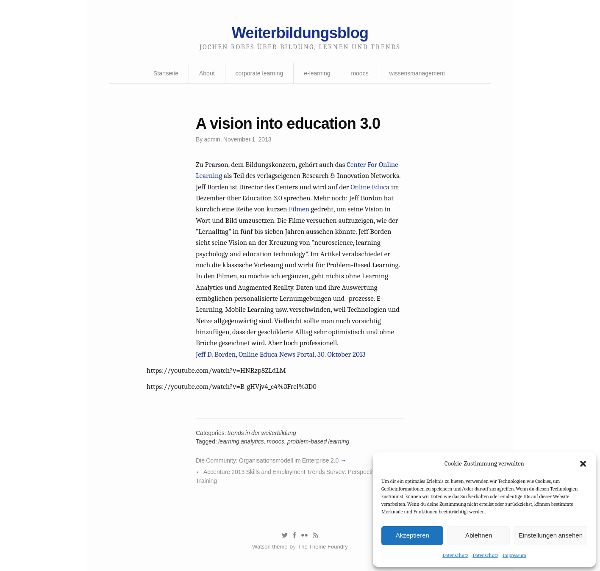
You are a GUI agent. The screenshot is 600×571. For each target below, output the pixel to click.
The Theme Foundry (323, 546)
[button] (583, 464)
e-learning (317, 73)
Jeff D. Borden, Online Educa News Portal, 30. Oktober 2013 (281, 354)
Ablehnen (478, 535)
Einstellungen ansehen (551, 535)
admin (212, 139)
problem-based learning (318, 441)
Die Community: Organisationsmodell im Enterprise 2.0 (267, 460)
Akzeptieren (412, 535)
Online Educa (369, 187)
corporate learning (259, 73)
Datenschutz (455, 555)
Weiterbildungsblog (300, 33)
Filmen (299, 209)
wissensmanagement (417, 73)
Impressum (514, 555)
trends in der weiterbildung (262, 433)
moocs (359, 73)
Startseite (165, 73)
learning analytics (241, 441)
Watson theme (269, 546)
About (207, 73)
